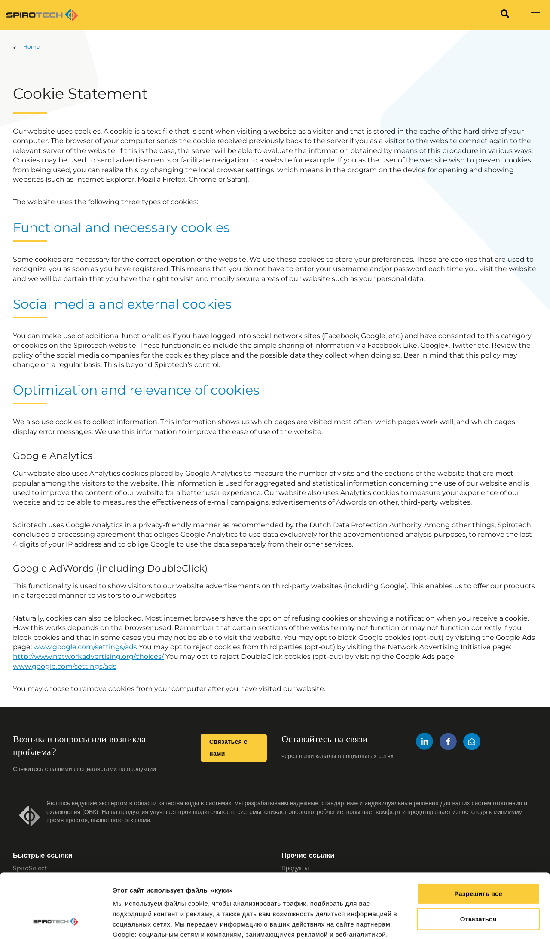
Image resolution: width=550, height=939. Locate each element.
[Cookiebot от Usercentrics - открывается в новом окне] (55, 922)
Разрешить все (478, 837)
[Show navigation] (535, 15)
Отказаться (478, 862)
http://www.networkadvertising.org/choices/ (88, 656)
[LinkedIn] (424, 743)
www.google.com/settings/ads (85, 647)
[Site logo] (42, 15)
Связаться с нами (228, 748)
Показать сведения (144, 922)
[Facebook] (448, 743)
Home (31, 46)
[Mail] (471, 743)
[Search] (505, 15)
